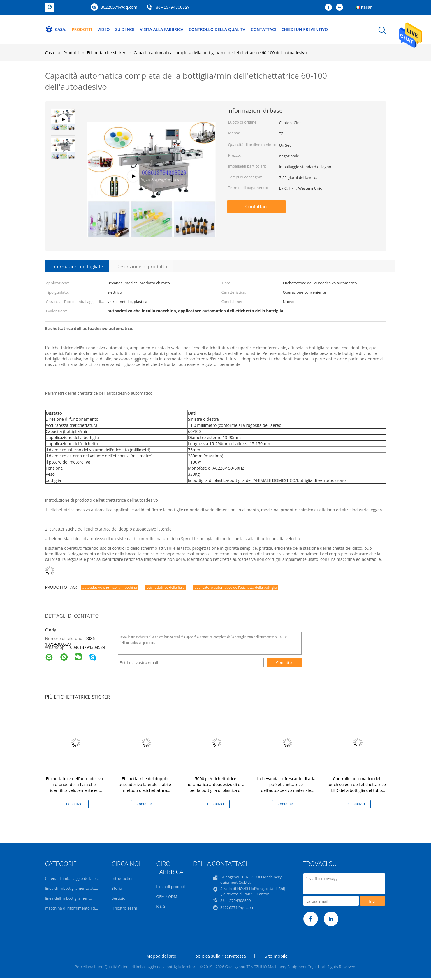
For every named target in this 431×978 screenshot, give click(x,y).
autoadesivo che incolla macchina (109, 587)
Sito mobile (276, 956)
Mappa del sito (161, 956)
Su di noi (124, 29)
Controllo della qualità (217, 29)
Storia (117, 888)
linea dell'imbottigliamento (68, 898)
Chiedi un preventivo (305, 29)
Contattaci (263, 29)
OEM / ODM (166, 896)
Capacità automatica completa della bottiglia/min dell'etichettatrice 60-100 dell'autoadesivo (220, 52)
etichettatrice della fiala (165, 587)
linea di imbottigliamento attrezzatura (78, 888)
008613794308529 (87, 647)
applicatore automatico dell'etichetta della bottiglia (235, 587)
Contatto (284, 662)
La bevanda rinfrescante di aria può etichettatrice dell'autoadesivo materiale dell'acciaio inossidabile (286, 787)
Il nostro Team (124, 908)
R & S (160, 906)
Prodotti (82, 29)
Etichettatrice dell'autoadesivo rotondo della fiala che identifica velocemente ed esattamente (74, 787)
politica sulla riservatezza (220, 956)
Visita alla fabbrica (162, 29)
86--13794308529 (173, 7)
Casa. (55, 29)
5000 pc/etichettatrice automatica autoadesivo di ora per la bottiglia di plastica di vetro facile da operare (215, 787)
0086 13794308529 (70, 641)
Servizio (118, 898)
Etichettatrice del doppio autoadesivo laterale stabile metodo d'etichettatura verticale (145, 787)
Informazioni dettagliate (77, 266)
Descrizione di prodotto (141, 266)
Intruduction (122, 878)
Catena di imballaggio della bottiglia (76, 878)
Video (104, 29)
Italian (367, 7)
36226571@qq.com (119, 7)
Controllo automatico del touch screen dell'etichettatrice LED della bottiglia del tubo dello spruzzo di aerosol (356, 787)
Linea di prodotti (170, 886)
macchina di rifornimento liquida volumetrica (85, 908)
